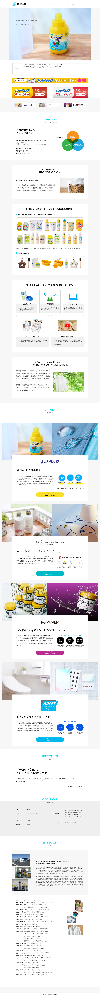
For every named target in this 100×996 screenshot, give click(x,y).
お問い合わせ (84, 5)
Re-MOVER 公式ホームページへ (50, 652)
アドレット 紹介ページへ (50, 739)
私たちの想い (46, 5)
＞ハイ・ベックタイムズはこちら (24, 342)
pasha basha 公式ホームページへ (50, 573)
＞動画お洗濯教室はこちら (58, 344)
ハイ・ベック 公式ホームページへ (50, 494)
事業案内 (54, 5)
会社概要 (67, 5)
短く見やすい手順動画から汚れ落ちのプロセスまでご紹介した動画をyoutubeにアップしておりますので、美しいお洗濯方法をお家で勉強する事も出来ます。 (67, 341)
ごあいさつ (60, 5)
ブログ (77, 5)
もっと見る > (83, 68)
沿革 (73, 5)
